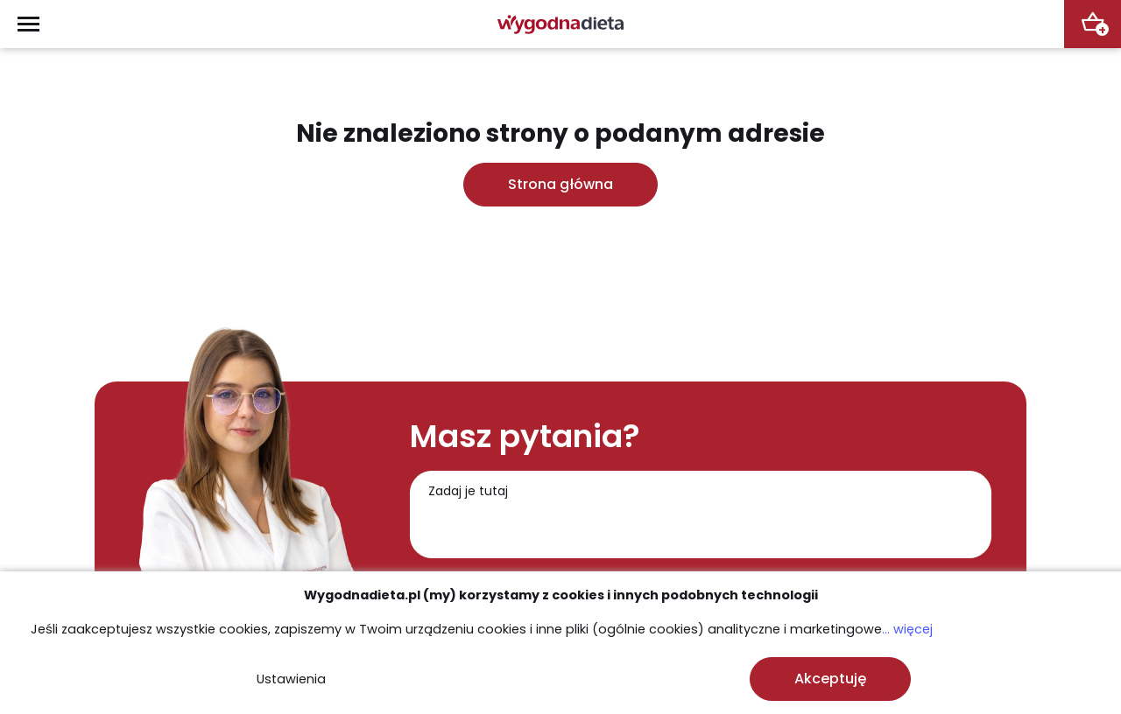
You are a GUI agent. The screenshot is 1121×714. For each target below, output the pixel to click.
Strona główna (560, 184)
